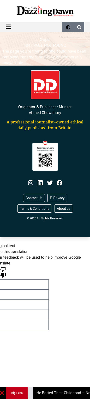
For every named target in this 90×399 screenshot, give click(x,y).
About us (63, 208)
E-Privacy (57, 198)
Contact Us (34, 198)
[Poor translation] (3, 272)
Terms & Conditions (34, 208)
